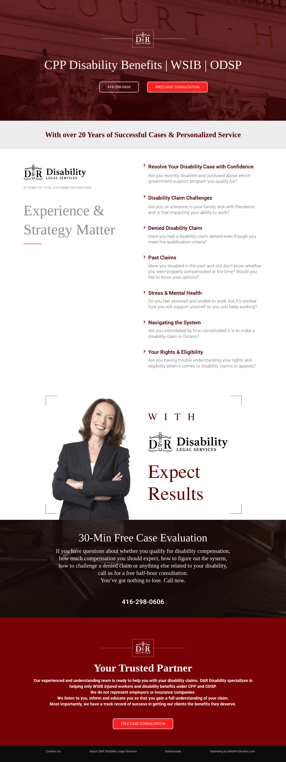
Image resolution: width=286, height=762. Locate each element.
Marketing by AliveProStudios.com (232, 751)
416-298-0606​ (143, 602)
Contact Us (53, 751)
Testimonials (173, 751)
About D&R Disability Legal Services (113, 751)
